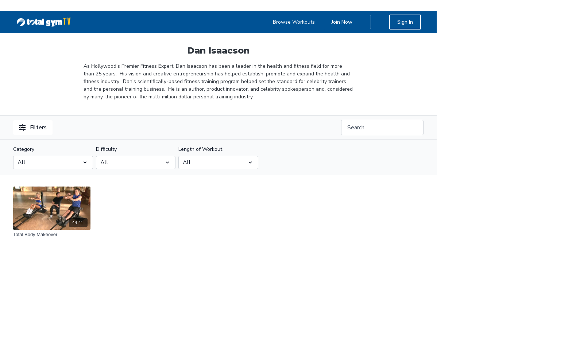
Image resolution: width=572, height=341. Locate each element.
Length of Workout (200, 149)
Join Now (342, 22)
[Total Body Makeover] (51, 234)
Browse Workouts (294, 22)
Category (23, 149)
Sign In (405, 22)
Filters (33, 128)
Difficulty (106, 149)
